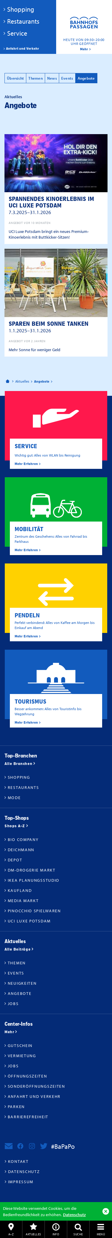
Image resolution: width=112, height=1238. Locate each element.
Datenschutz (74, 1214)
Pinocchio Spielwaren (34, 910)
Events (67, 78)
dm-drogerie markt (32, 870)
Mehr (9, 1032)
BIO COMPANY (23, 839)
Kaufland (20, 890)
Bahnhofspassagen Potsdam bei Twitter (43, 1146)
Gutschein (20, 1045)
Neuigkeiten (22, 983)
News (52, 78)
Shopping (20, 9)
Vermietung (22, 1055)
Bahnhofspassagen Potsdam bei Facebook (20, 1146)
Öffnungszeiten (27, 1076)
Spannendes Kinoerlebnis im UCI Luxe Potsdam (51, 205)
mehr (84, 49)
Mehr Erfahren (26, 464)
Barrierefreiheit (28, 1116)
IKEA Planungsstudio (33, 880)
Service (17, 33)
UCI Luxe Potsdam (29, 921)
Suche (78, 1234)
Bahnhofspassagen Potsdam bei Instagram (32, 1146)
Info (56, 1234)
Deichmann (21, 849)
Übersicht (15, 78)
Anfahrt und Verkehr (22, 48)
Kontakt (18, 1161)
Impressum (20, 1181)
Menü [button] (101, 1234)
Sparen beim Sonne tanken (48, 327)
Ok (105, 1211)
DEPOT (15, 860)
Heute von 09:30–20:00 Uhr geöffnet (84, 42)
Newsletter (8, 1146)
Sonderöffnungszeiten (36, 1086)
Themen (35, 78)
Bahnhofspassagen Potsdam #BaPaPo (84, 27)
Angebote (86, 78)
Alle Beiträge (17, 949)
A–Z (11, 1234)
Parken (16, 1106)
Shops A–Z (14, 826)
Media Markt (23, 900)
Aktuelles (33, 1234)
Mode (14, 797)
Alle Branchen (18, 763)
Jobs (13, 1003)
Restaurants (23, 21)
